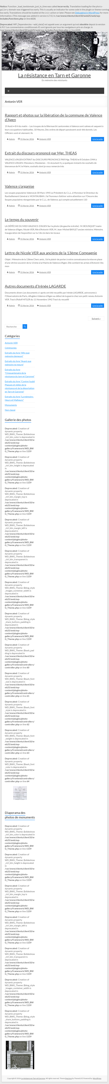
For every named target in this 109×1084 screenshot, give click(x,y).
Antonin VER (45, 139)
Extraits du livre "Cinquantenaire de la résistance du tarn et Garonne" (19, 373)
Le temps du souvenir (22, 219)
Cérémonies (11, 347)
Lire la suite (98, 139)
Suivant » (96, 318)
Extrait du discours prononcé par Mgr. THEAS (41, 153)
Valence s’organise (19, 186)
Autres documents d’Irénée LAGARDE (35, 286)
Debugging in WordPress (87, 12)
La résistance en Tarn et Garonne (54, 75)
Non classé (10, 410)
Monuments (11, 405)
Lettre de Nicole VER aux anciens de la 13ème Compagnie (51, 253)
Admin (12, 139)
